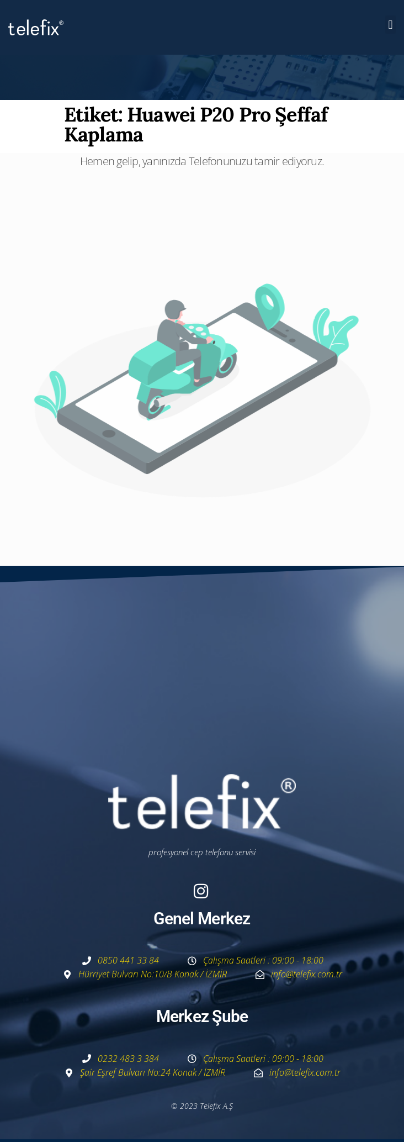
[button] (390, 24)
